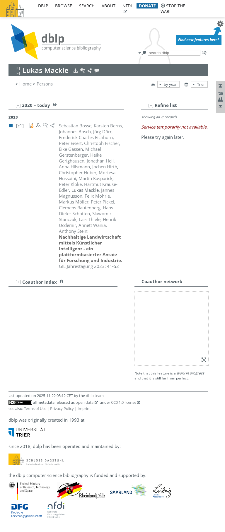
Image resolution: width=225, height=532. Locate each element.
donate (147, 5)
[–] (151, 105)
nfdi (127, 5)
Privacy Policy (62, 408)
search (87, 5)
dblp (43, 5)
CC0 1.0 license (123, 402)
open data (84, 402)
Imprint (84, 408)
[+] (18, 282)
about (108, 5)
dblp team (95, 395)
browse (63, 5)
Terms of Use (35, 408)
